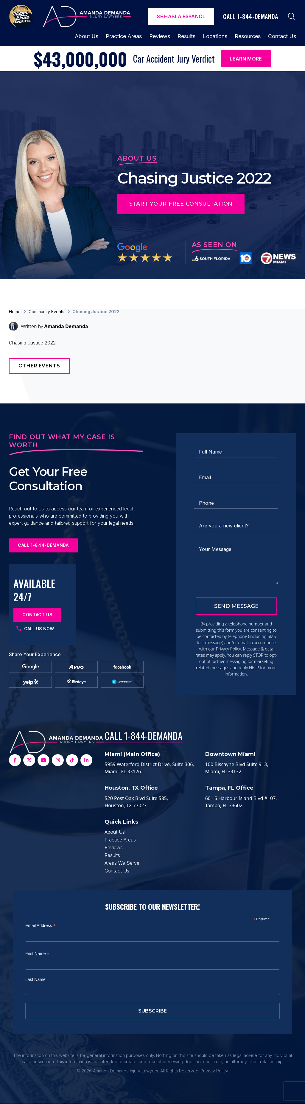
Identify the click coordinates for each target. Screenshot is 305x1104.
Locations (215, 36)
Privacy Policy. (214, 1070)
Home (15, 311)
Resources (248, 36)
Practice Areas (124, 36)
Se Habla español (181, 16)
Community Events (46, 311)
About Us (86, 36)
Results (186, 36)
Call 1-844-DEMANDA (144, 736)
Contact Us (282, 36)
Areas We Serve (122, 863)
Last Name (35, 979)
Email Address (40, 925)
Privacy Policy (228, 649)
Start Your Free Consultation (181, 204)
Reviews (159, 36)
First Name (37, 954)
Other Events (39, 366)
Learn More (246, 59)
